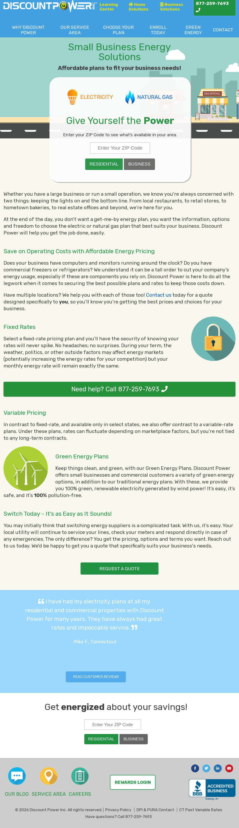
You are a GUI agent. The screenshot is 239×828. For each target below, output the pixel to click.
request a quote (119, 568)
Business (139, 164)
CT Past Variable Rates (200, 809)
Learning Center (109, 6)
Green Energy (193, 30)
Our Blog (17, 794)
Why (28, 30)
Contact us (158, 295)
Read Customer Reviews (96, 677)
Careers (80, 794)
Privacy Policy (118, 809)
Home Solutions (138, 6)
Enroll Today (158, 30)
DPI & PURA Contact (155, 809)
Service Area (74, 30)
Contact (223, 29)
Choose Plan (118, 30)
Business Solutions (171, 6)
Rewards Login (133, 782)
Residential (104, 164)
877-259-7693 (138, 389)
